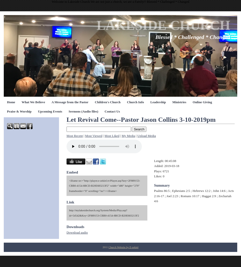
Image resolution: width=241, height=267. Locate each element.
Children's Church (107, 102)
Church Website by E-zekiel (123, 247)
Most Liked (111, 136)
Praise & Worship (19, 111)
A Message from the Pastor (69, 102)
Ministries (179, 102)
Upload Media (146, 136)
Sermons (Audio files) (83, 111)
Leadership (158, 102)
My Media (128, 136)
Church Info (135, 102)
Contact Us (112, 111)
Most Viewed (93, 136)
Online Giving (202, 102)
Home (11, 102)
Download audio (77, 232)
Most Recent (75, 136)
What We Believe (33, 102)
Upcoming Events (50, 111)
